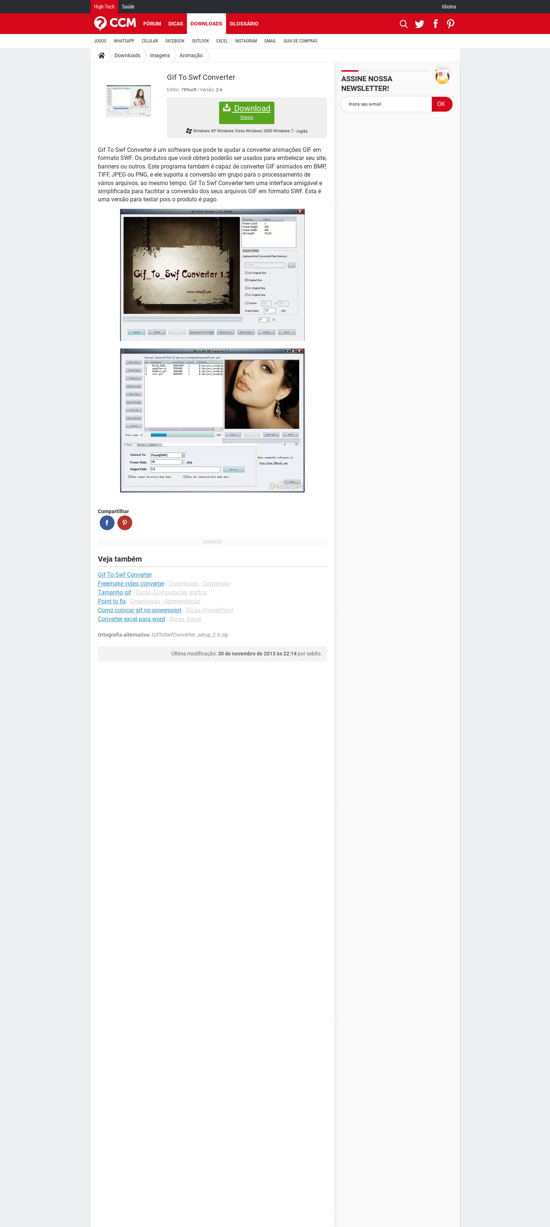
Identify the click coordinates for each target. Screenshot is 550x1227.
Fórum (152, 24)
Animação (191, 55)
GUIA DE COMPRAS (300, 41)
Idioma (449, 7)
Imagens (160, 55)
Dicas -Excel (185, 619)
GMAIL (270, 41)
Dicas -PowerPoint (209, 610)
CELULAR (150, 41)
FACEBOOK (175, 41)
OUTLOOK (200, 41)
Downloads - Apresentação (165, 601)
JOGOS (100, 41)
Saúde (128, 7)
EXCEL (222, 41)
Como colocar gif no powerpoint (139, 610)
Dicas (175, 24)
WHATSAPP (124, 41)
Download (246, 112)
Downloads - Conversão (199, 583)
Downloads (206, 24)
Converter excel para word (131, 619)
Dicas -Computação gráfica (171, 592)
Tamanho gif (114, 592)
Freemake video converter (131, 583)
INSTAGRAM (246, 41)
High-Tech (104, 7)
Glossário (244, 24)
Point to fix (112, 601)
